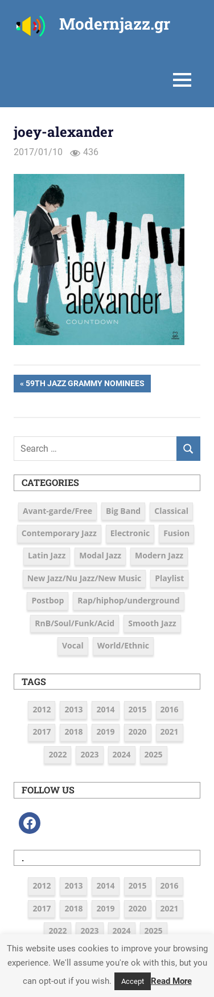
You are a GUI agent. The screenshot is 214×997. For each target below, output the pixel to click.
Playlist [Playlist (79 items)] (169, 578)
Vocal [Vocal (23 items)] (73, 645)
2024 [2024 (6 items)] (122, 754)
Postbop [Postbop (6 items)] (47, 600)
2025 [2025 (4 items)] (154, 754)
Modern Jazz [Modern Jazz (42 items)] (159, 555)
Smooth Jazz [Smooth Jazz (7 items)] (152, 623)
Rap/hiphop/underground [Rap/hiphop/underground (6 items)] (128, 600)
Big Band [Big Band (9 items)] (123, 510)
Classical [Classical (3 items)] (171, 510)
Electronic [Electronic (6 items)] (130, 533)
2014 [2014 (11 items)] (105, 709)
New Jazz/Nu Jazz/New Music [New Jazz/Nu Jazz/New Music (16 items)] (84, 578)
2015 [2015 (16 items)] (138, 709)
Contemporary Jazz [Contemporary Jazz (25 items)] (59, 533)
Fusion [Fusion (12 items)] (176, 533)
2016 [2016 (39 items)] (169, 709)
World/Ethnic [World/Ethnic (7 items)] (123, 645)
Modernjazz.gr (114, 23)
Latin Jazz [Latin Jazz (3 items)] (46, 555)
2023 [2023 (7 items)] (89, 754)
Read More (171, 981)
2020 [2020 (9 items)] (138, 731)
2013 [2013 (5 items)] (73, 709)
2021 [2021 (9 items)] (169, 731)
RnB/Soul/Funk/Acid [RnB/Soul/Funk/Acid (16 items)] (74, 623)
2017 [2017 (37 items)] (41, 731)
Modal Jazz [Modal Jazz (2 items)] (100, 555)
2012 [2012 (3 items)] (41, 709)
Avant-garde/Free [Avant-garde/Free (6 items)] (57, 510)
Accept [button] (132, 981)
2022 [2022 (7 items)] (57, 754)
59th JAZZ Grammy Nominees (85, 384)
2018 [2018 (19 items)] (73, 731)
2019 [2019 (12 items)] (105, 731)
